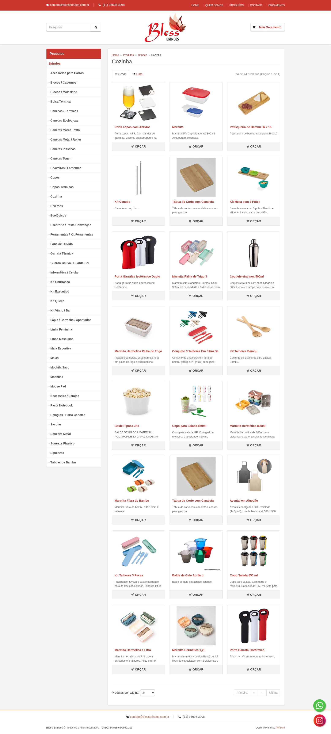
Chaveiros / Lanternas (65, 168)
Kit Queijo (57, 301)
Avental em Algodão (244, 500)
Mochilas (56, 377)
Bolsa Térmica (60, 101)
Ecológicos (58, 215)
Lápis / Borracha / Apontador (70, 320)
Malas (54, 358)
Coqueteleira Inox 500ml (247, 276)
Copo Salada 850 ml (244, 575)
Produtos (232, 5)
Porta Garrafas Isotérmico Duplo (137, 276)
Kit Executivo (59, 291)
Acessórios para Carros (67, 73)
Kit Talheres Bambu (243, 351)
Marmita (178, 127)
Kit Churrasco (60, 282)
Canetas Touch (60, 158)
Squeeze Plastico (62, 443)
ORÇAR (138, 146)
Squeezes (57, 453)
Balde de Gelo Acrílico (187, 575)
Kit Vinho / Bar (60, 310)
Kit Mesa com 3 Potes (245, 201)
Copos (55, 177)
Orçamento (276, 5)
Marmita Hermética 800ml (248, 426)
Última (273, 692)
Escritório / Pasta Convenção (70, 225)
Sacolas (56, 424)
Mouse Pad (58, 386)
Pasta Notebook (61, 405)
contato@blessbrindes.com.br (69, 5)
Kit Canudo (122, 201)
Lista (137, 74)
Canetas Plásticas (63, 149)
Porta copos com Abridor (132, 127)
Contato (254, 5)
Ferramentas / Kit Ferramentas (71, 234)
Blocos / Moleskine (63, 92)
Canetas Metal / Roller (65, 139)
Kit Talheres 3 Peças (129, 575)
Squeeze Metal (60, 434)
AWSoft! (280, 727)
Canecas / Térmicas (64, 111)
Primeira (241, 692)
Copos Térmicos (62, 187)
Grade (121, 74)
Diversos (56, 206)
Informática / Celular (64, 272)
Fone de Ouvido (61, 244)
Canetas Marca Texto (65, 130)
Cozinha (56, 196)
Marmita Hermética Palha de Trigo (138, 351)
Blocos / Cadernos (63, 82)
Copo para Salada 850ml (189, 426)
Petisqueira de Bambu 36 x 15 (251, 127)
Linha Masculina (61, 339)
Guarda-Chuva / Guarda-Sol (69, 263)
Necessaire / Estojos (64, 396)
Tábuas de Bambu (63, 462)
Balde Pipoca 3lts (127, 426)
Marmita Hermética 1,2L (188, 650)
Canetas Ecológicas (64, 120)
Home (187, 5)
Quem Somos (208, 5)
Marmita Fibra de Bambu (132, 500)
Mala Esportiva (60, 348)
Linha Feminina (61, 329)
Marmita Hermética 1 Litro (133, 650)
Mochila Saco (59, 367)
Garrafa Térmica (61, 253)
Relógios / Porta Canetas (67, 415)
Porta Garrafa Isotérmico (247, 650)
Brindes (55, 63)
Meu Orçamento (270, 27)
